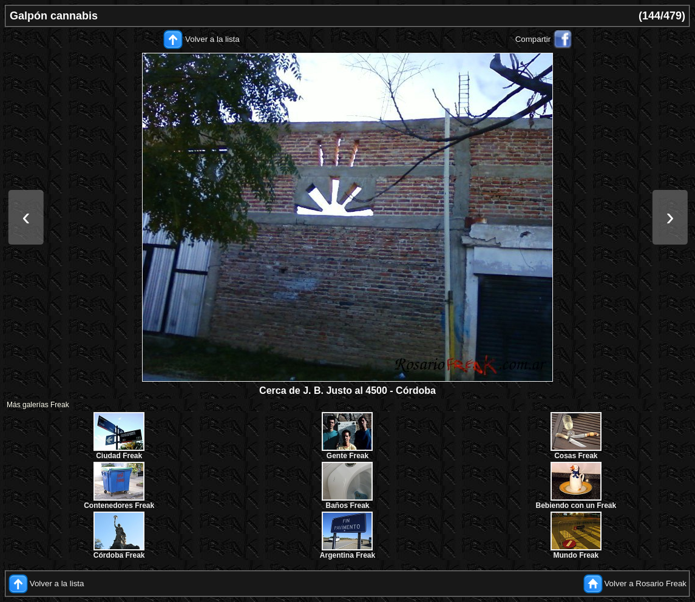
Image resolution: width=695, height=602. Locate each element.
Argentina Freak (347, 555)
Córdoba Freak (119, 555)
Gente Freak (347, 455)
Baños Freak (347, 505)
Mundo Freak (575, 555)
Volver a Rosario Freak (645, 583)
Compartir (533, 39)
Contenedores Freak (119, 505)
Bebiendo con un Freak (575, 505)
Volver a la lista (212, 39)
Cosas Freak (575, 455)
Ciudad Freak (119, 455)
